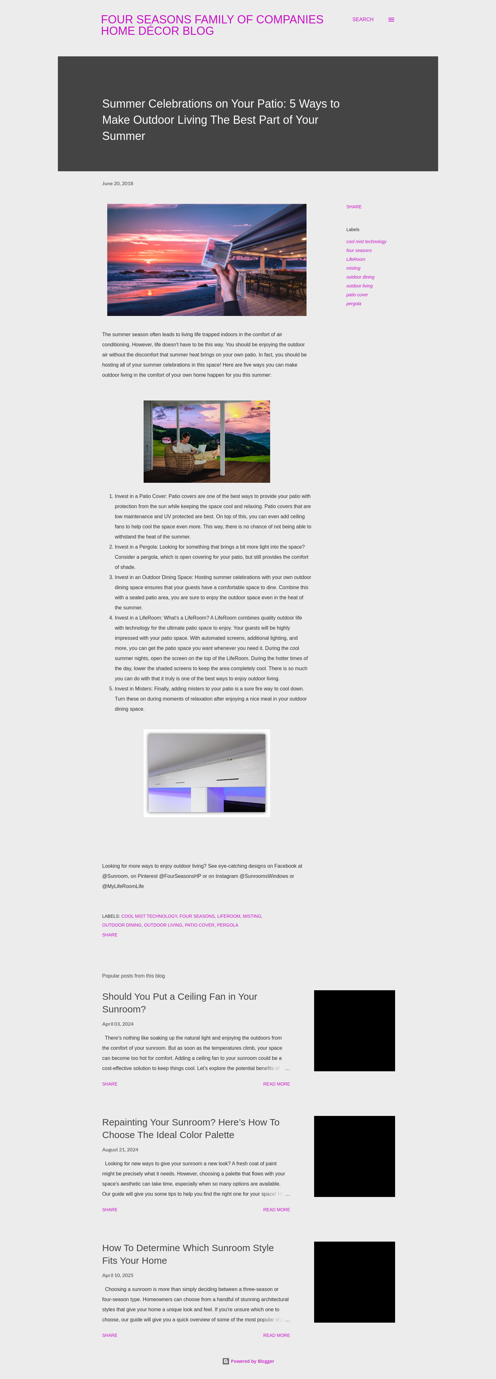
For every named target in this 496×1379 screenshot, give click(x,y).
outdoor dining (360, 277)
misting (353, 268)
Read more (276, 1083)
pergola (353, 303)
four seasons (359, 250)
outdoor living (359, 285)
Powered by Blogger (248, 1361)
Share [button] (354, 206)
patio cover (357, 294)
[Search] (363, 19)
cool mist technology (366, 241)
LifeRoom (355, 259)
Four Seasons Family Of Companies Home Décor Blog (212, 25)
